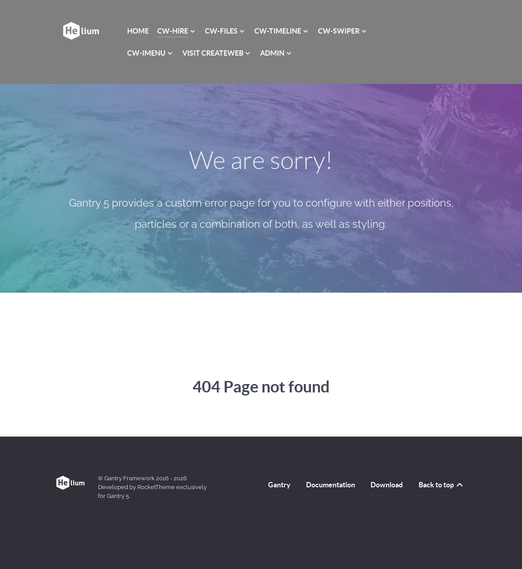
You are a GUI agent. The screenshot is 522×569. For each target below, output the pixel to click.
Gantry (279, 485)
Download (387, 485)
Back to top (441, 485)
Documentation (330, 485)
